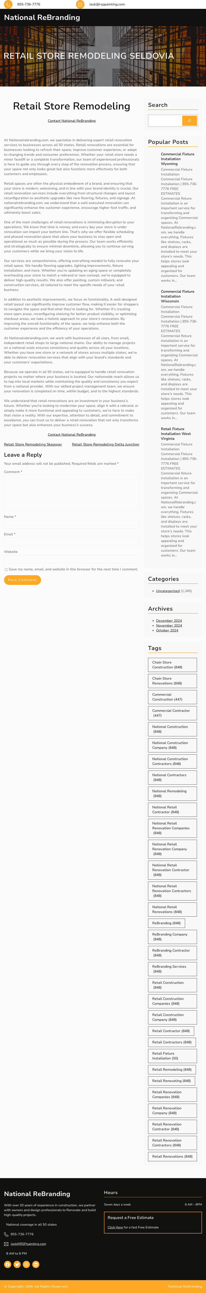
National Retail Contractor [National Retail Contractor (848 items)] (165, 810)
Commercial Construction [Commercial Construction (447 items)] (167, 697)
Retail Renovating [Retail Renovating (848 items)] (171, 1081)
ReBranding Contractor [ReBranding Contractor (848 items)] (171, 953)
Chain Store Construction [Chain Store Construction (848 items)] (167, 665)
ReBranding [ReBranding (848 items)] (166, 923)
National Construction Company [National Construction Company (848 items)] (170, 745)
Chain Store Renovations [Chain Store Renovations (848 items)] (167, 681)
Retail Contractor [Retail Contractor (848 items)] (171, 1031)
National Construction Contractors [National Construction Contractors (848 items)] (170, 761)
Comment (13, 471)
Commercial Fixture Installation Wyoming (177, 159)
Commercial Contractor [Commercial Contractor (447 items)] (171, 713)
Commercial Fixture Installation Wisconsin (177, 296)
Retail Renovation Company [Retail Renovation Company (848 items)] (166, 1111)
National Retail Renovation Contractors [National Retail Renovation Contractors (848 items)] (171, 891)
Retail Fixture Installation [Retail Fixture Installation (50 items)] (165, 1056)
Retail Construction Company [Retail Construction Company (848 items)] (168, 1017)
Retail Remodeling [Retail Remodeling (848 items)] (172, 1069)
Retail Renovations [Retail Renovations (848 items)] (172, 1156)
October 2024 (167, 630)
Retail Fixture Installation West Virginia (176, 433)
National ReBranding (43, 17)
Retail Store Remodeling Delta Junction (105, 444)
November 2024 (169, 625)
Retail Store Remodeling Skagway (33, 444)
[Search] (189, 120)
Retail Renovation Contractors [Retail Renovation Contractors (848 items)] (166, 1143)
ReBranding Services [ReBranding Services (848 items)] (169, 969)
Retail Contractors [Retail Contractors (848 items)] (172, 1042)
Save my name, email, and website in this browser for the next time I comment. (73, 569)
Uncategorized (168, 591)
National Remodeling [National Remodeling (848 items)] (169, 793)
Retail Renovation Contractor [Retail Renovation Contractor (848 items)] (166, 1127)
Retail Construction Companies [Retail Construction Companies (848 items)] (168, 1001)
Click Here (115, 1227)
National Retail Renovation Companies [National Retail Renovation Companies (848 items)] (171, 828)
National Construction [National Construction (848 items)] (170, 729)
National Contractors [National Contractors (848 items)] (169, 777)
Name (10, 516)
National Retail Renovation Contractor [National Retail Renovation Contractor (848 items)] (170, 870)
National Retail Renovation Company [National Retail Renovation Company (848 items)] (169, 849)
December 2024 (169, 620)
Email (9, 534)
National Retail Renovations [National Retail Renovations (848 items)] (167, 909)
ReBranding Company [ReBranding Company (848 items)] (169, 937)
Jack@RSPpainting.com (28, 1243)
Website (11, 551)
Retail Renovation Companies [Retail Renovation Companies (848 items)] (166, 1094)
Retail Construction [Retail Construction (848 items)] (168, 985)
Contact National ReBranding (72, 120)
